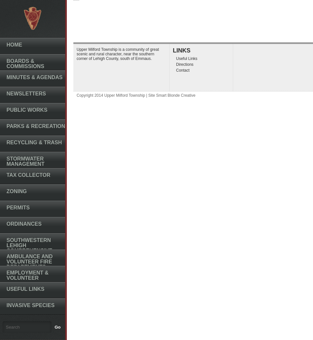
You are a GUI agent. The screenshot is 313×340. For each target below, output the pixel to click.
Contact (182, 70)
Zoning (17, 191)
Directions (184, 64)
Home (14, 45)
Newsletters (26, 93)
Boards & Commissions (25, 63)
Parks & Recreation (36, 126)
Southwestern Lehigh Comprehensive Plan (29, 248)
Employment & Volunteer (28, 275)
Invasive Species (30, 305)
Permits (18, 207)
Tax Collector (29, 175)
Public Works (27, 110)
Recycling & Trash (34, 142)
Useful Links (25, 289)
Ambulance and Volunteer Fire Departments (30, 262)
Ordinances (24, 224)
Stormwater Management (25, 161)
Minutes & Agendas (35, 77)
